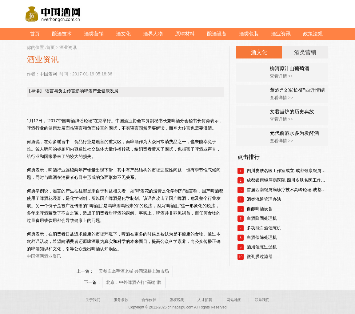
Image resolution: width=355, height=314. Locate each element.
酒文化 (123, 33)
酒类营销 (94, 33)
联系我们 (262, 300)
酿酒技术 (62, 33)
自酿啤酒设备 (260, 209)
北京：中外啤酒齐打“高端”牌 (134, 282)
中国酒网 (48, 73)
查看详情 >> (281, 76)
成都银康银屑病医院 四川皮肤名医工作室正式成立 (287, 180)
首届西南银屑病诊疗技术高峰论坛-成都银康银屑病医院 (287, 189)
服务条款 (121, 300)
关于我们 (93, 300)
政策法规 (313, 33)
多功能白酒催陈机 (264, 228)
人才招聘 (204, 300)
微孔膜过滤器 (260, 256)
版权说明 (177, 300)
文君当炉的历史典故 (292, 111)
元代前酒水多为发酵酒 (294, 133)
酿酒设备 (217, 33)
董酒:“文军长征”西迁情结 (297, 90)
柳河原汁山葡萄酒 (289, 68)
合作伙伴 (149, 300)
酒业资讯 (281, 33)
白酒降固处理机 (262, 218)
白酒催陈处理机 (262, 237)
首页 (35, 33)
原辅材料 (185, 33)
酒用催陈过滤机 (262, 247)
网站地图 (234, 300)
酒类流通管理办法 (264, 199)
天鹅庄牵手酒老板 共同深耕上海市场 (134, 271)
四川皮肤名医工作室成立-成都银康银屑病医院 (287, 170)
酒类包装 (249, 33)
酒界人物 (153, 33)
